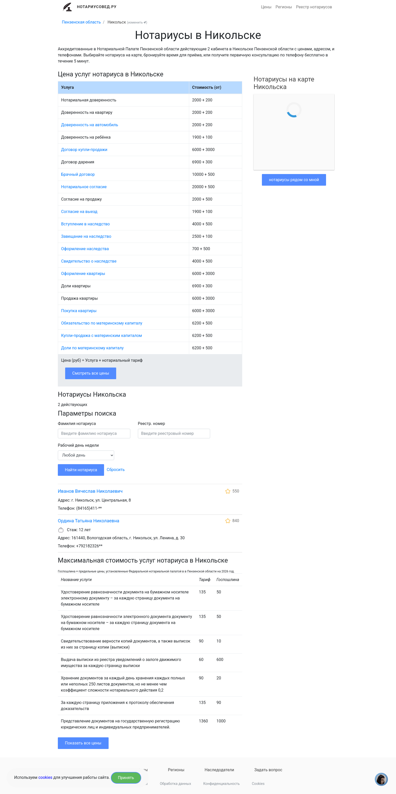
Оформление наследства (85, 248)
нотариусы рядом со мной (294, 179)
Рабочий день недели (78, 445)
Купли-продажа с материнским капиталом (101, 335)
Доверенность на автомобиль (89, 124)
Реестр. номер (151, 423)
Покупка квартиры (79, 310)
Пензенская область (81, 22)
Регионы (284, 7)
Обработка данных (175, 784)
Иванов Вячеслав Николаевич (90, 491)
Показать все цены (83, 743)
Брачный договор (78, 174)
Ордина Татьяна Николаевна (88, 520)
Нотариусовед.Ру (97, 7)
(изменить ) (137, 22)
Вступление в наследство (85, 224)
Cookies (258, 784)
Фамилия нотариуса (77, 423)
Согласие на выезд (79, 211)
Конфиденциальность (221, 784)
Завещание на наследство (86, 236)
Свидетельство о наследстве (88, 261)
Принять (126, 777)
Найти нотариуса (81, 469)
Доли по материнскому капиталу (92, 348)
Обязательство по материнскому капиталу (101, 323)
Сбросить (116, 469)
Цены (266, 7)
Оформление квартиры (83, 273)
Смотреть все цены (90, 373)
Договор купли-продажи (84, 149)
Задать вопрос (268, 769)
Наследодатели (219, 769)
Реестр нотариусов (314, 7)
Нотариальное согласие (84, 186)
